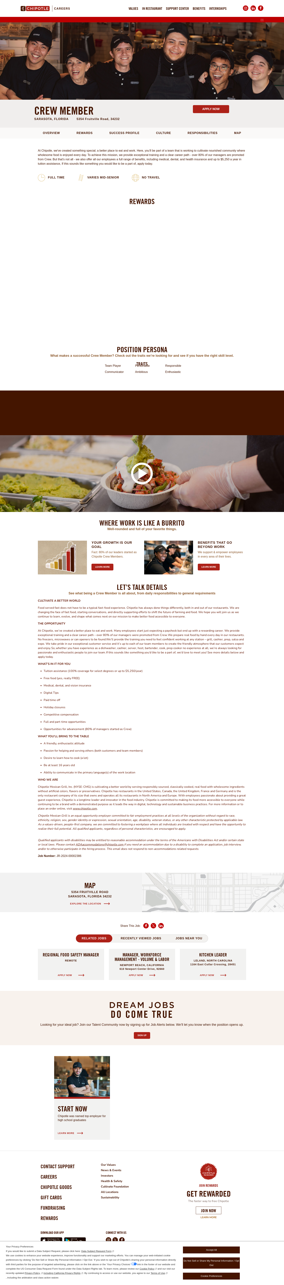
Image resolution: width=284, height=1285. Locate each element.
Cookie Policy (147, 1268)
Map (237, 133)
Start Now (72, 1108)
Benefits (199, 8)
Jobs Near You (189, 938)
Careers (62, 8)
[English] (262, 20)
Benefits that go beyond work (215, 545)
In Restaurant (152, 8)
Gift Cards (51, 1197)
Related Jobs (94, 938)
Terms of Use (158, 1273)
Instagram (108, 1240)
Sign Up (143, 1034)
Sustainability (110, 1197)
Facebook (122, 1240)
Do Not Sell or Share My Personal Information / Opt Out (211, 1262)
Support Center (177, 8)
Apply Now (211, 109)
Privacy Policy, (32, 1273)
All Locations (109, 1192)
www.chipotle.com (85, 809)
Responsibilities (203, 133)
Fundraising (53, 1208)
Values (133, 8)
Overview (51, 133)
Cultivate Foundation (115, 1187)
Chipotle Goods (56, 1187)
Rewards (84, 133)
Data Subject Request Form (96, 1251)
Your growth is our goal (111, 545)
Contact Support (58, 1166)
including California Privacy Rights (62, 1273)
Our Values (108, 1165)
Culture (163, 133)
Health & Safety (111, 1181)
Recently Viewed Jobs (141, 938)
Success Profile (124, 133)
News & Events (111, 1170)
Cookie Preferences (211, 1276)
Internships (218, 8)
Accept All (211, 1250)
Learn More (208, 1217)
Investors (107, 1176)
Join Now (208, 1210)
